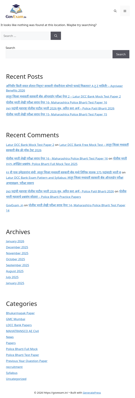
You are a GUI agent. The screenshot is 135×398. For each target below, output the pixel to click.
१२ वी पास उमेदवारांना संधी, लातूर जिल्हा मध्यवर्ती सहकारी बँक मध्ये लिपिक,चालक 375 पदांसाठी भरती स (63, 172)
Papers (11, 343)
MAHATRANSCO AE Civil (22, 331)
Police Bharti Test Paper (22, 355)
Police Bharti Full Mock (22, 349)
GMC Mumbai (15, 319)
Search (10, 48)
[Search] (56, 36)
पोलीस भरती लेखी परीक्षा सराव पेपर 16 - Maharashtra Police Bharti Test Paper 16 (57, 158)
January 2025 (15, 283)
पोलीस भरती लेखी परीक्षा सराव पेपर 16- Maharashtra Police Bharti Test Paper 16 (56, 102)
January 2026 (15, 241)
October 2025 (15, 259)
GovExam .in (14, 205)
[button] (115, 11)
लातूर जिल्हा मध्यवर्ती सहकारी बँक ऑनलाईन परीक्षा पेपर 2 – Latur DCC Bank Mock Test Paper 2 (63, 96)
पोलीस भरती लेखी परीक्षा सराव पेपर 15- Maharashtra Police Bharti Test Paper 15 (56, 114)
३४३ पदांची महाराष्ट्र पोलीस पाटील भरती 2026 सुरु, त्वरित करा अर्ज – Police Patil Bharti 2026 (60, 108)
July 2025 (12, 277)
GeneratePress (92, 392)
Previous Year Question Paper (26, 361)
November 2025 (17, 253)
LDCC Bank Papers (19, 325)
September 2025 (17, 265)
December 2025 (17, 247)
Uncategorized (16, 379)
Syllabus (11, 373)
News (10, 337)
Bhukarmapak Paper (20, 313)
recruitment (14, 367)
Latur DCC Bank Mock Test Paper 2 (30, 145)
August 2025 (15, 271)
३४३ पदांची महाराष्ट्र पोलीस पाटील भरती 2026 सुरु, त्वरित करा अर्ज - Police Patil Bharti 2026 (60, 191)
